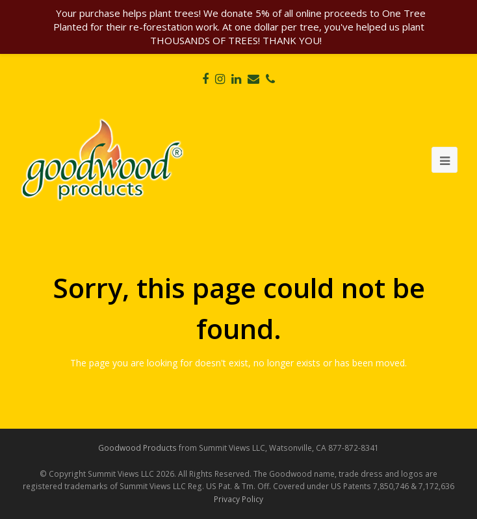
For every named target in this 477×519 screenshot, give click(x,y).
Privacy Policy (238, 499)
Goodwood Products (137, 447)
